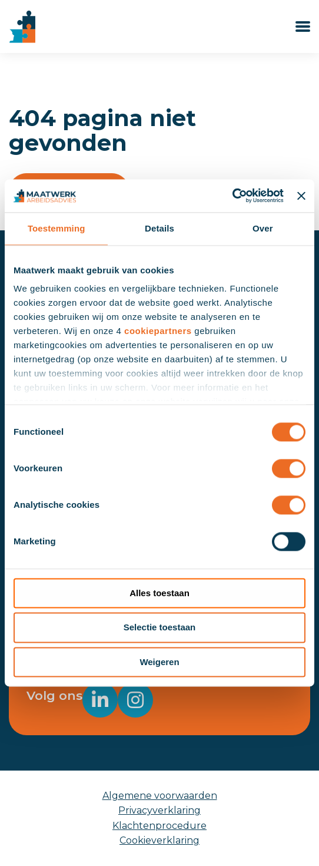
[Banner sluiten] (301, 195)
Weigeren (159, 662)
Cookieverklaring (159, 840)
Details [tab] (159, 228)
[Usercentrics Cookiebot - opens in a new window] (232, 195)
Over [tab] (262, 228)
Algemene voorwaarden (159, 795)
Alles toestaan (159, 593)
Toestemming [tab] (56, 228)
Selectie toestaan (160, 628)
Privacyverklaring (159, 810)
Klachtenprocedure (159, 825)
